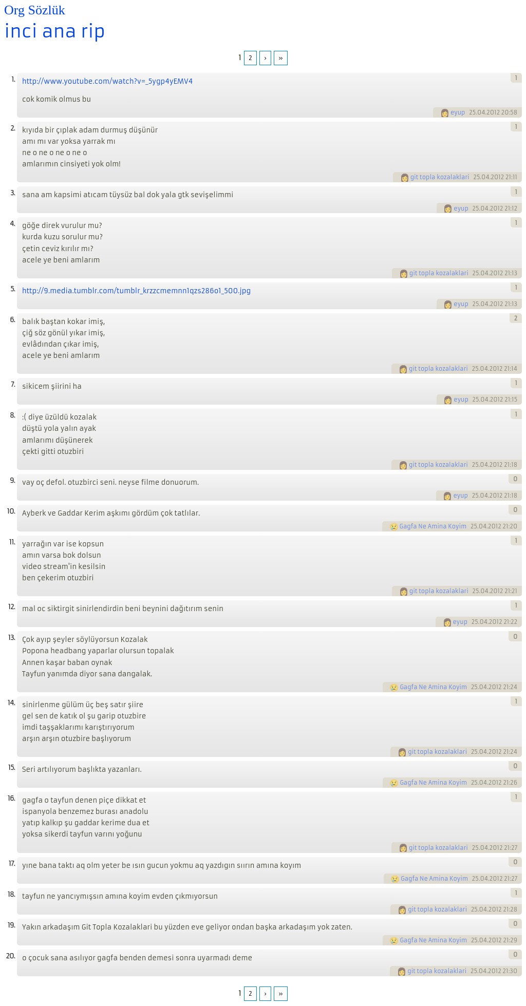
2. (12, 128)
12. (11, 606)
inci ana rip (54, 31)
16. (11, 798)
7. (13, 384)
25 (472, 112)
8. (12, 415)
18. (11, 894)
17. (12, 863)
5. (12, 288)
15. (11, 767)
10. (11, 511)
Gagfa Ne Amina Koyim (433, 526)
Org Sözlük (34, 10)
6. (12, 319)
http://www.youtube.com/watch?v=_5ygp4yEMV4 (107, 81)
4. (12, 223)
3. (12, 192)
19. (11, 925)
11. (12, 542)
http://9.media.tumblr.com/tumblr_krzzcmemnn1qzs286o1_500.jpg (136, 291)
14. (11, 702)
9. (12, 480)
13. (11, 637)
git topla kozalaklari (439, 177)
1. (13, 79)
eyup (457, 112)
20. (10, 956)
